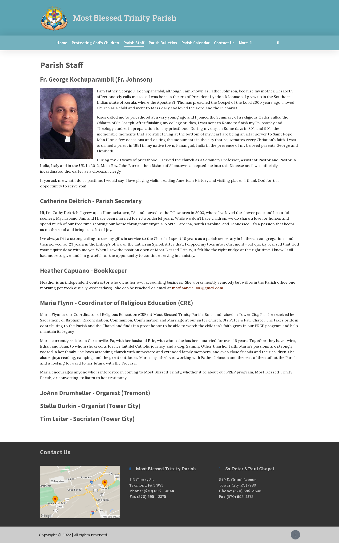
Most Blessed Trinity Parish (125, 17)
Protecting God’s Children (95, 42)
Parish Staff (134, 42)
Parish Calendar (196, 42)
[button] (278, 43)
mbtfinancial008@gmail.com (197, 287)
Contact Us (224, 42)
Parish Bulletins (163, 42)
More (245, 43)
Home (61, 42)
